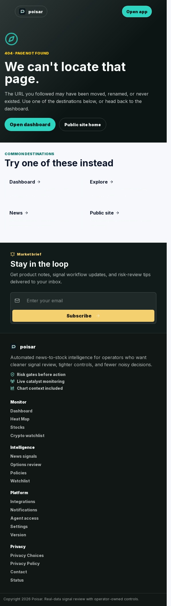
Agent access (24, 518)
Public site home (82, 124)
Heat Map (20, 418)
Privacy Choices (27, 555)
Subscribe (83, 316)
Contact (18, 571)
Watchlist (20, 480)
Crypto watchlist (27, 435)
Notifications (23, 509)
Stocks (17, 427)
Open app (137, 11)
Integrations (22, 501)
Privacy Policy (25, 563)
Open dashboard (30, 124)
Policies (18, 472)
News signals (23, 456)
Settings (19, 526)
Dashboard (21, 410)
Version (18, 534)
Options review (25, 464)
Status (17, 580)
